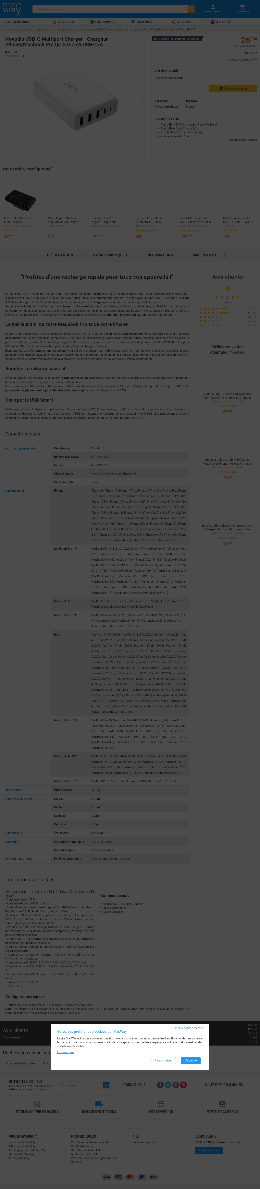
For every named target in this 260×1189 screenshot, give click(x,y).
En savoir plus (65, 1052)
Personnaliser (163, 1060)
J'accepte (191, 1060)
